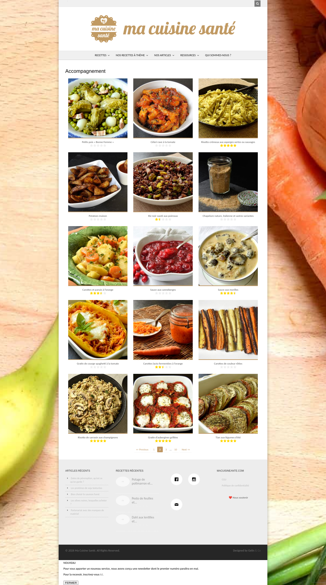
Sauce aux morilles (228, 289)
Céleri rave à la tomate (163, 142)
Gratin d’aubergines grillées (163, 437)
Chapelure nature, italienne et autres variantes (228, 215)
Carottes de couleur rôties (228, 363)
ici (101, 574)
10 (175, 449)
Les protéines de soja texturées (86, 488)
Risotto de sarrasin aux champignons (98, 437)
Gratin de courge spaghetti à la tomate (98, 363)
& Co (258, 550)
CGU (224, 479)
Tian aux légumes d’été (228, 437)
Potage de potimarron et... (142, 481)
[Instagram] (195, 479)
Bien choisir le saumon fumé (85, 494)
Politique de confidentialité (235, 485)
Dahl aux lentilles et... (143, 519)
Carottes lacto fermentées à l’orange (163, 363)
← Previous (142, 449)
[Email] (177, 504)
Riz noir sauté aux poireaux (163, 215)
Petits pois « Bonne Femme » (98, 142)
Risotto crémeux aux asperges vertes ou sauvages (228, 142)
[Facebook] (177, 479)
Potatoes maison (98, 215)
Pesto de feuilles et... (142, 500)
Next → (186, 449)
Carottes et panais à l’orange (97, 289)
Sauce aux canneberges (163, 289)
